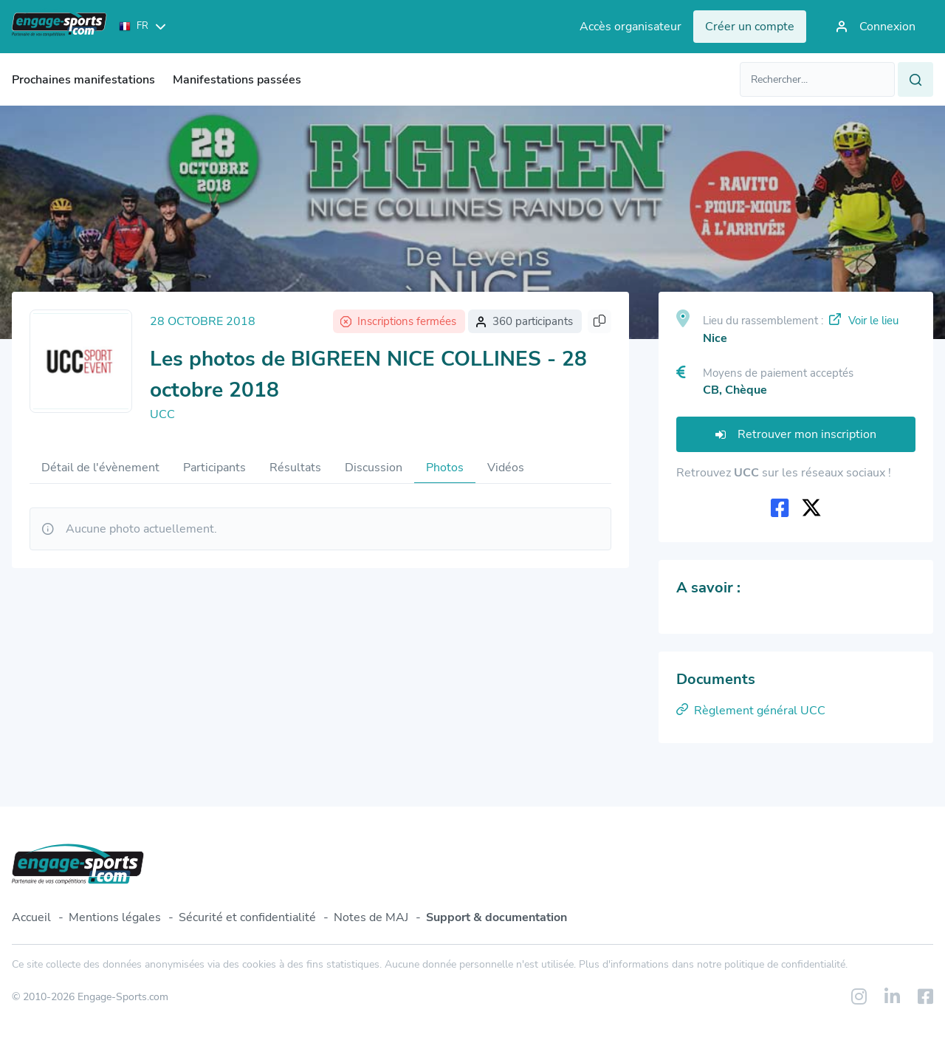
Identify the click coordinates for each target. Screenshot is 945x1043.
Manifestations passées (237, 80)
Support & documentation (496, 917)
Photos (445, 467)
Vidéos (505, 467)
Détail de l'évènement (100, 467)
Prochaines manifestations (83, 80)
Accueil (31, 917)
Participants (214, 467)
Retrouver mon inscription (795, 434)
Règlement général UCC (750, 710)
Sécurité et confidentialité (247, 917)
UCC (162, 414)
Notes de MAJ (371, 917)
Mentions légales (115, 917)
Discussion (373, 467)
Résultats (295, 467)
